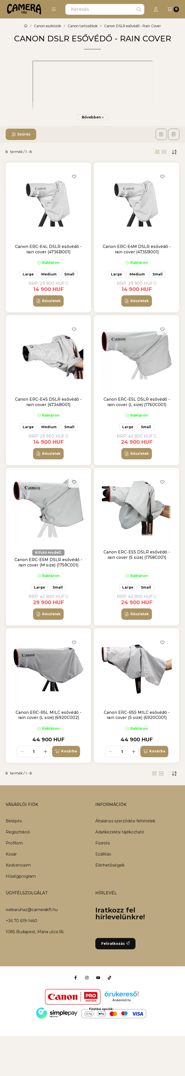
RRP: (48, 283)
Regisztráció (18, 832)
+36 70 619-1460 (21, 920)
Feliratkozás (115, 943)
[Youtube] (98, 977)
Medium (49, 274)
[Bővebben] (93, 117)
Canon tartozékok (83, 26)
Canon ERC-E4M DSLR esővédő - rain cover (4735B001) (137, 249)
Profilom (14, 843)
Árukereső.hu (121, 1000)
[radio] (164, 151)
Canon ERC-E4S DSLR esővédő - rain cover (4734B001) (48, 402)
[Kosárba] (66, 751)
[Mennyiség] (33, 751)
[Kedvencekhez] (74, 176)
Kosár (11, 854)
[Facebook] (75, 977)
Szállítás (103, 854)
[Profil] (156, 9)
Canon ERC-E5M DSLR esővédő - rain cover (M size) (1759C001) (48, 562)
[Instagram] (86, 977)
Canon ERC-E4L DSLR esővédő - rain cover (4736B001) (48, 249)
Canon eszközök (47, 26)
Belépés (14, 821)
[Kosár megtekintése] (173, 9)
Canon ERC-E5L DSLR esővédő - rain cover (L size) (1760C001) (137, 402)
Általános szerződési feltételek (125, 821)
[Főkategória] (25, 26)
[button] (53, 9)
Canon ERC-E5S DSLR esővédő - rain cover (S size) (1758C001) (137, 554)
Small (69, 274)
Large (28, 274)
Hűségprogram (21, 876)
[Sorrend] (174, 151)
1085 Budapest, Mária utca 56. (35, 931)
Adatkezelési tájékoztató (119, 832)
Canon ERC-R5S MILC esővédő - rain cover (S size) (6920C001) (137, 715)
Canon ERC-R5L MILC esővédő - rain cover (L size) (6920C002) (48, 715)
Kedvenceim (18, 865)
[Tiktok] (109, 977)
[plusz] (45, 751)
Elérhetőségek (109, 865)
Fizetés (102, 843)
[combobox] (105, 9)
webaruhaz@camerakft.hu (32, 909)
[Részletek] (48, 301)
